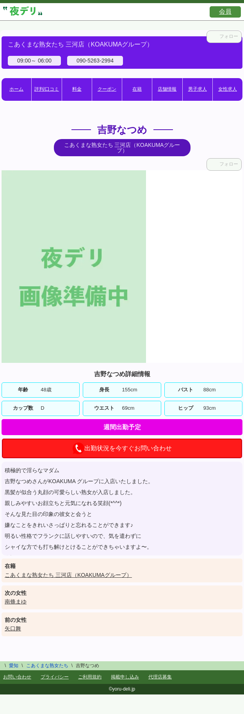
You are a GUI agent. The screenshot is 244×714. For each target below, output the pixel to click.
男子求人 (197, 89)
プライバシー (55, 677)
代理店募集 (160, 677)
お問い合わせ (17, 677)
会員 (225, 11)
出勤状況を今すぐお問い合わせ (122, 448)
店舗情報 (167, 89)
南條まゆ (16, 601)
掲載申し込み (125, 677)
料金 (77, 89)
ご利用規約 (90, 677)
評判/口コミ (46, 89)
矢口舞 (13, 628)
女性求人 (227, 89)
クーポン (107, 89)
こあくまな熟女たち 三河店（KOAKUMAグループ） (68, 575)
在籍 (137, 89)
